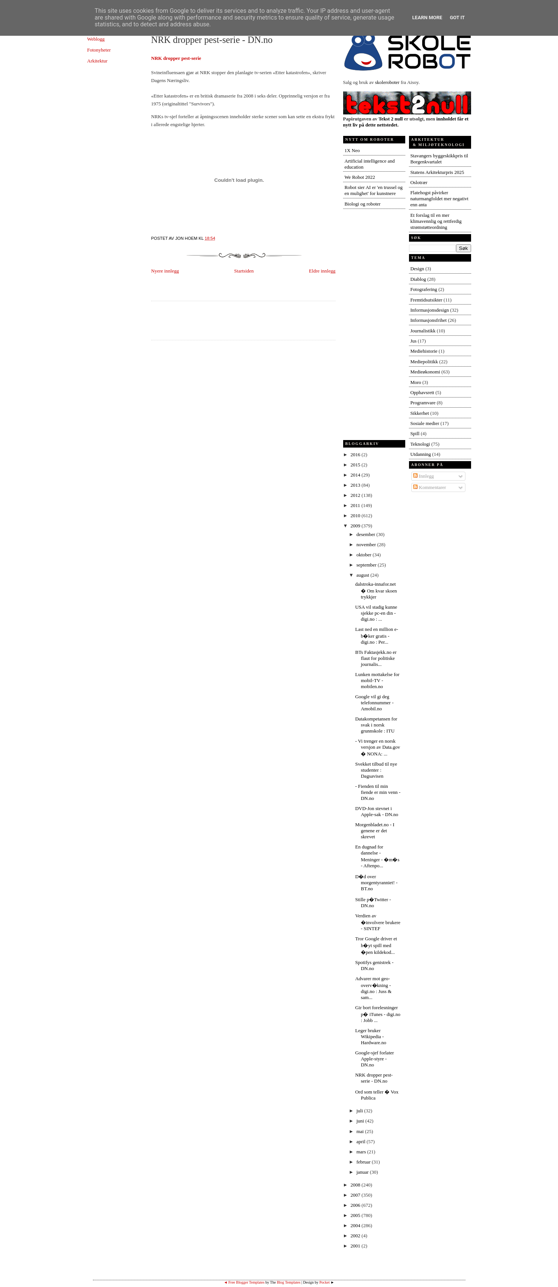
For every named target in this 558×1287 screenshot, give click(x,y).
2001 (356, 1246)
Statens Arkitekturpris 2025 (437, 172)
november (366, 544)
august (363, 575)
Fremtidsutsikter (426, 300)
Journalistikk (422, 331)
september (367, 565)
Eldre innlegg (322, 271)
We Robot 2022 (359, 177)
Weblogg (96, 39)
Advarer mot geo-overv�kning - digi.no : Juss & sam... (373, 988)
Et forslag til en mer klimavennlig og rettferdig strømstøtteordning (435, 221)
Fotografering (423, 289)
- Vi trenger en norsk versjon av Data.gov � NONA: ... (377, 747)
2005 (356, 1215)
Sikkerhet (419, 413)
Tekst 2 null (391, 119)
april (361, 1141)
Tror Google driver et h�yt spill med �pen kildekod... (376, 945)
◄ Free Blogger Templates (244, 1282)
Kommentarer (429, 487)
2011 (356, 505)
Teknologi (420, 444)
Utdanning (420, 454)
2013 (356, 485)
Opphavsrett (422, 392)
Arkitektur (97, 61)
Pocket (324, 1282)
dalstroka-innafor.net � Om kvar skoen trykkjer (376, 590)
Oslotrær (418, 182)
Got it (457, 17)
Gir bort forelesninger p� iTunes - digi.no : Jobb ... (377, 1014)
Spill (415, 433)
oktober (364, 554)
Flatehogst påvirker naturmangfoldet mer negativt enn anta (439, 198)
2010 (356, 515)
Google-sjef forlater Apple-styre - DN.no (374, 1059)
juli (360, 1110)
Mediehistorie (423, 351)
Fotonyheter (99, 50)
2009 (356, 526)
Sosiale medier (424, 423)
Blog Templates (289, 1282)
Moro (415, 382)
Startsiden (244, 271)
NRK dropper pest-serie (176, 58)
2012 (356, 495)
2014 (356, 475)
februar (364, 1162)
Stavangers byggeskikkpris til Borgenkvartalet (439, 158)
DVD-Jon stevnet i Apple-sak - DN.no (376, 811)
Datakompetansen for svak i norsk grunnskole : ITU (376, 725)
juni (360, 1121)
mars (361, 1151)
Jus (413, 341)
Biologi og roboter (362, 204)
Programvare (422, 402)
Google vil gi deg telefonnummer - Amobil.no (374, 702)
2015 (356, 465)
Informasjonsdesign (429, 310)
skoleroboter (387, 82)
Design (417, 268)
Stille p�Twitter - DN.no (373, 902)
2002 (356, 1235)
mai (360, 1131)
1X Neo (352, 150)
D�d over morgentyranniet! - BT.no (376, 882)
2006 (356, 1205)
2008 (356, 1185)
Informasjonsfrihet (428, 320)
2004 (356, 1225)
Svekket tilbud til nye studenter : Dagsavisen (376, 770)
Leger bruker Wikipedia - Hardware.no (370, 1036)
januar (363, 1172)
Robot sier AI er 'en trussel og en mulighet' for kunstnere (373, 190)
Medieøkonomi (425, 372)
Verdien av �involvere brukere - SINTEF (377, 922)
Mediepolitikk (424, 361)
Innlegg (423, 476)
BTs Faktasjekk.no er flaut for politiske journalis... (376, 658)
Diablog (418, 279)
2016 (356, 454)
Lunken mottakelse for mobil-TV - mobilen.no (377, 680)
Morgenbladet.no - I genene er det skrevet (374, 830)
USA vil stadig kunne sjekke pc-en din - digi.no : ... (376, 613)
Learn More (427, 17)
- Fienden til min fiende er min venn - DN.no (377, 792)
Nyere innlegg (165, 271)
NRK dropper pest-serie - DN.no (212, 40)
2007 (356, 1195)
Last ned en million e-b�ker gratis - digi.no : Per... (376, 635)
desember (366, 534)
